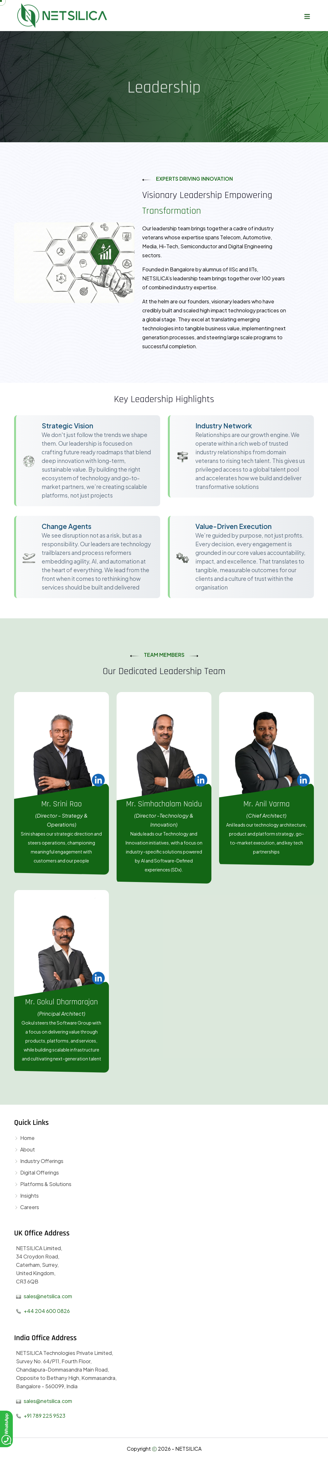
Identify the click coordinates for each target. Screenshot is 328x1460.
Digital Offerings (36, 1172)
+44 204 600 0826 (47, 1310)
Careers (26, 1207)
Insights (26, 1195)
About (24, 1149)
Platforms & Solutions (42, 1184)
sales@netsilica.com (48, 1296)
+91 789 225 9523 (44, 1415)
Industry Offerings (38, 1161)
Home (24, 1137)
